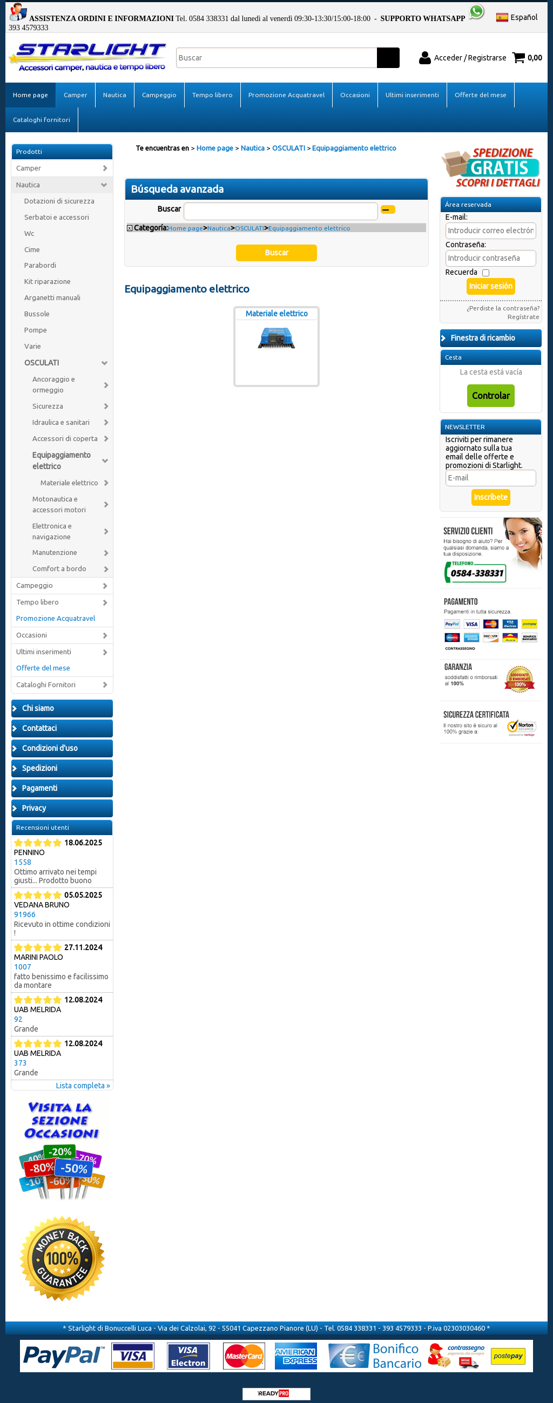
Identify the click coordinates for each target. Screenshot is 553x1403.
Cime (32, 241)
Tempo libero (212, 86)
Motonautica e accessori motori (59, 495)
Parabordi (40, 257)
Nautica (114, 86)
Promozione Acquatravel (286, 86)
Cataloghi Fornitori (46, 677)
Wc (29, 225)
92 (18, 1011)
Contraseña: (466, 236)
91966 (25, 906)
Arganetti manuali (52, 290)
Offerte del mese (481, 86)
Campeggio (159, 86)
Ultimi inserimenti (412, 86)
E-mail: (457, 209)
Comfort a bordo (59, 561)
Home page (30, 86)
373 (20, 1054)
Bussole (37, 306)
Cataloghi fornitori (41, 111)
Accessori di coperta (65, 430)
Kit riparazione (47, 273)
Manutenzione (54, 544)
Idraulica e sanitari (61, 414)
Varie (32, 338)
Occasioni (355, 86)
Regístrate (523, 308)
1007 (22, 958)
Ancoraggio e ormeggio (53, 376)
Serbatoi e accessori (56, 209)
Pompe (35, 322)
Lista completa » (83, 1077)
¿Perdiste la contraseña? (503, 299)
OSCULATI (41, 354)
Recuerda (461, 264)
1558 (22, 854)
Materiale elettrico (69, 475)
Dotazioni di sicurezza (59, 192)
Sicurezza (47, 398)
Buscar (169, 200)
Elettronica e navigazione (52, 522)
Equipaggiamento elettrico (61, 453)
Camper (75, 86)
